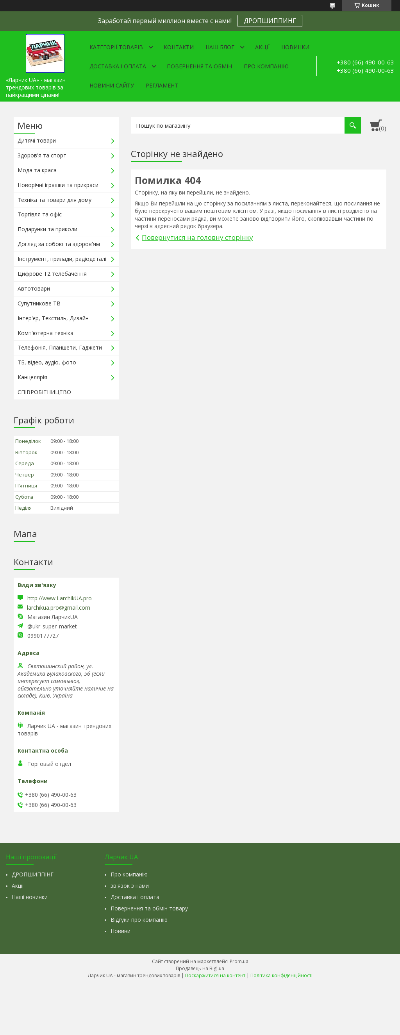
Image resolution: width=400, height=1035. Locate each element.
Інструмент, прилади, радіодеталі (62, 258)
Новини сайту (111, 85)
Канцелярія (32, 377)
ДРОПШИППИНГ (270, 20)
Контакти (179, 47)
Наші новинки (30, 897)
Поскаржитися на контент (215, 975)
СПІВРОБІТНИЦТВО (44, 392)
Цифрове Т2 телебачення (52, 273)
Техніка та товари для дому (54, 199)
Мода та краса (37, 170)
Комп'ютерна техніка (45, 333)
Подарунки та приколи (47, 229)
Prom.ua (239, 961)
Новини (120, 931)
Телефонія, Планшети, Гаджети (60, 347)
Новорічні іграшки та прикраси (58, 185)
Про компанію (266, 66)
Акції (262, 47)
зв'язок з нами (130, 885)
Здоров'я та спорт (42, 155)
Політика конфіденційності (281, 975)
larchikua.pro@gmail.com (58, 607)
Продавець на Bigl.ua (200, 968)
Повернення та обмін (199, 66)
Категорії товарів (116, 47)
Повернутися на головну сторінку (197, 237)
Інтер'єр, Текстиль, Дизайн (53, 318)
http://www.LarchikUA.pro (59, 598)
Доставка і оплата (117, 66)
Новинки (295, 47)
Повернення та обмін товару (149, 908)
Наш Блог (219, 47)
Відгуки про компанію (139, 919)
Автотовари (34, 288)
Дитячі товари (37, 140)
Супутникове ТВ (39, 303)
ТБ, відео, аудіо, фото (47, 362)
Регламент (162, 85)
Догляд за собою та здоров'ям (59, 244)
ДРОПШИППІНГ (33, 874)
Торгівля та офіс (40, 214)
